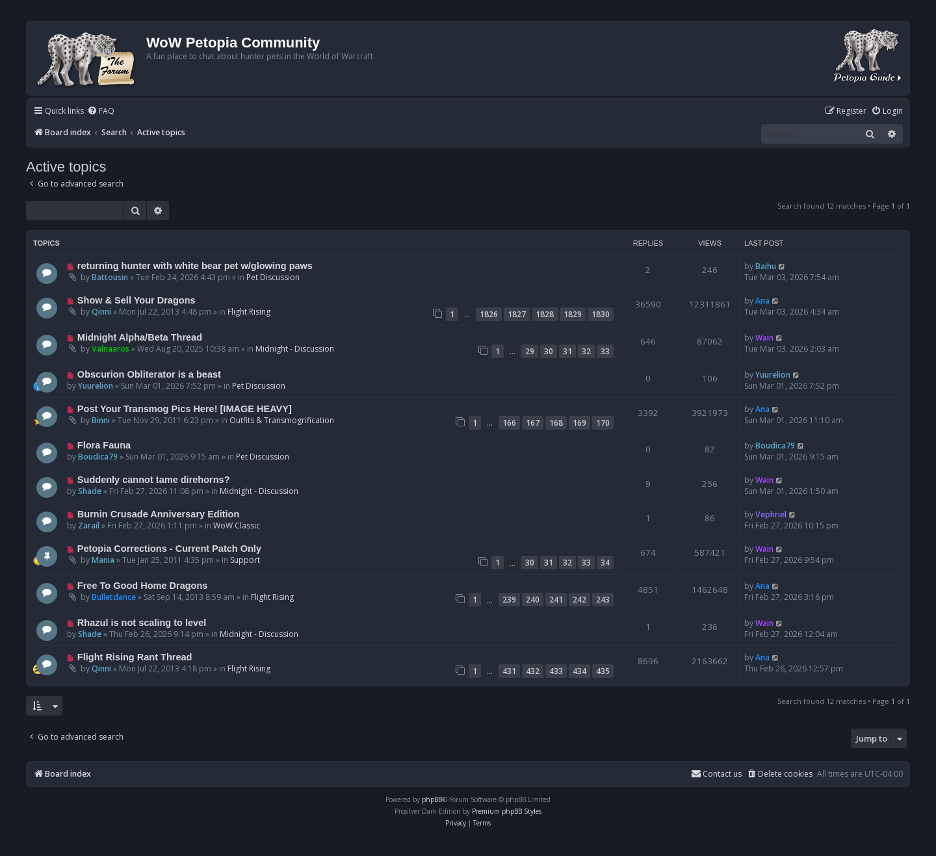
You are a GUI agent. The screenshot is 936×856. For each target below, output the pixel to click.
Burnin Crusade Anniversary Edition (158, 514)
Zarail (88, 525)
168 (556, 422)
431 (509, 671)
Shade (89, 491)
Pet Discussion (273, 277)
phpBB (432, 799)
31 (567, 351)
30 (548, 351)
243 (603, 599)
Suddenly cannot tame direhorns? (153, 479)
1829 (573, 314)
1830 (601, 314)
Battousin (110, 277)
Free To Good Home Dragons (142, 585)
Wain (764, 337)
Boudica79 (98, 456)
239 (509, 599)
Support (245, 559)
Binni (101, 420)
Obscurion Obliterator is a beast (149, 374)
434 (579, 671)
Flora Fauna (104, 445)
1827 (517, 314)
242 (579, 599)
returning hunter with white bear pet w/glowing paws (195, 266)
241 (556, 599)
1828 (545, 314)
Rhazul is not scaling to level (141, 622)
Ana (762, 300)
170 (603, 422)
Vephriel (770, 514)
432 (533, 671)
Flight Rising (249, 311)
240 (533, 599)
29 (529, 351)
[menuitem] (100, 111)
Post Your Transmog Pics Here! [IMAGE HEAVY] (184, 409)
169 (579, 422)
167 (533, 422)
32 (586, 351)
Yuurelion (95, 385)
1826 (489, 314)
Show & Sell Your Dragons (136, 300)
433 (556, 671)
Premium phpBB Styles (506, 811)
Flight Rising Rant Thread (134, 657)
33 (605, 351)
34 (605, 562)
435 (603, 671)
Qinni (101, 311)
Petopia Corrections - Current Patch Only (169, 548)
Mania (103, 559)
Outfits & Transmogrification (281, 420)
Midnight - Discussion (294, 348)
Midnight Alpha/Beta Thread (139, 337)
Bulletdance (114, 597)
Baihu (765, 266)
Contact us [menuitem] (716, 773)
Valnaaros (110, 348)
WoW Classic (236, 525)
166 (509, 422)
